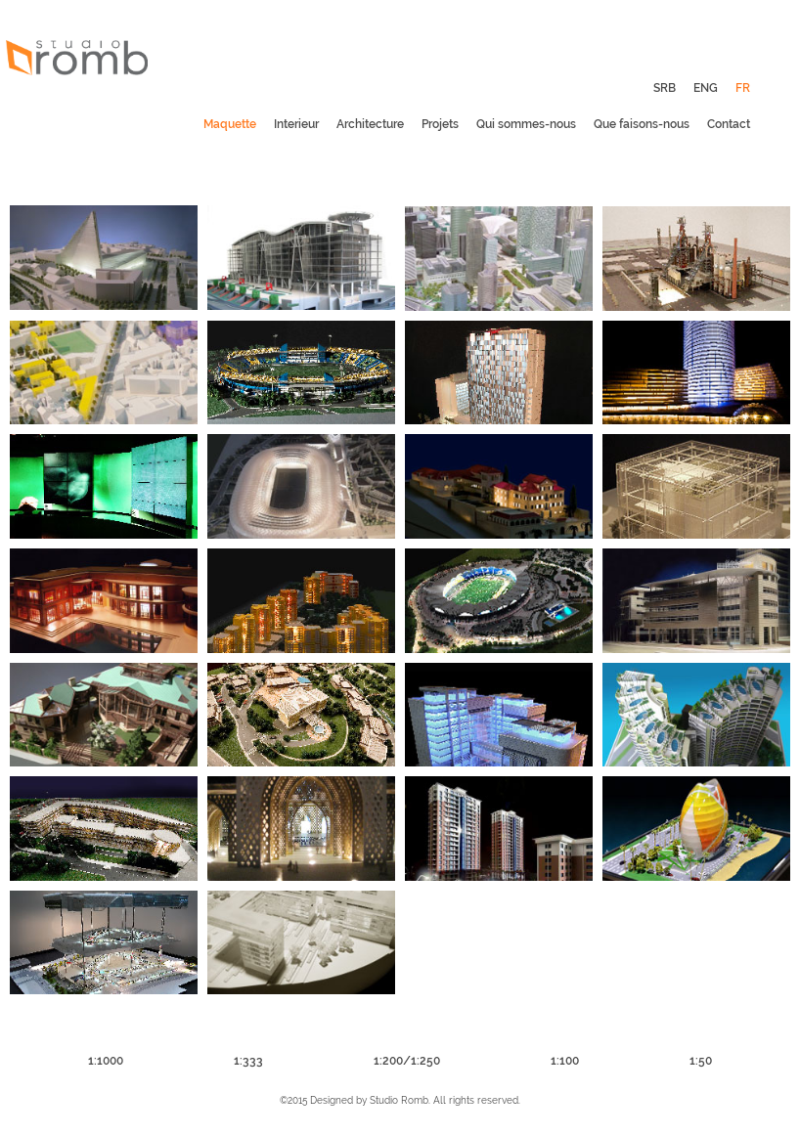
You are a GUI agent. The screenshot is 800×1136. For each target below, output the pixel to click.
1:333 (248, 1061)
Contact (728, 124)
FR (742, 88)
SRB (664, 88)
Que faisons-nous (641, 124)
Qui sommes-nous (526, 124)
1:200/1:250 (407, 1061)
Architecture (370, 124)
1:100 (565, 1061)
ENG (705, 88)
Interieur (296, 124)
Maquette (229, 124)
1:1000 (105, 1061)
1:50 (700, 1061)
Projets (440, 124)
